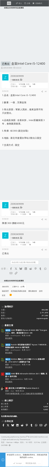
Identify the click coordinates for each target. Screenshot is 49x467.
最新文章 (9, 325)
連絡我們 (5, 291)
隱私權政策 (32, 291)
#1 (46, 91)
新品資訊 (8, 338)
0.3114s (37, 442)
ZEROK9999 (7, 68)
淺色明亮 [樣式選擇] (5, 286)
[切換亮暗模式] (37, 3)
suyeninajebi (42, 318)
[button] (3, 3)
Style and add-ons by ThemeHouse (16, 439)
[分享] (42, 91)
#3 (46, 249)
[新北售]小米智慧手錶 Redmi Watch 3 (22, 388)
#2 (46, 219)
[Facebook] (2, 448)
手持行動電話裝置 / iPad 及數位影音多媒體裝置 (24, 393)
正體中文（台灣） (19, 286)
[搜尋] (45, 3)
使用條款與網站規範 (18, 291)
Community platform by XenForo (24, 437)
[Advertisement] (24, 34)
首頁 (3, 295)
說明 (40, 291)
